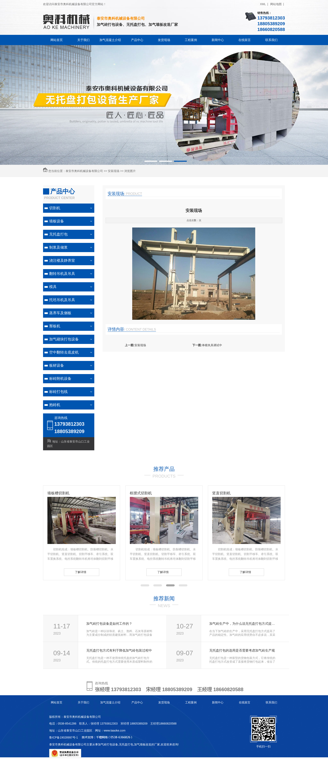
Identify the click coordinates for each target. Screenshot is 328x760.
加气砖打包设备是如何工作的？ (109, 623)
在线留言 (244, 40)
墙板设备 (56, 221)
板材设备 (56, 365)
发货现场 (164, 40)
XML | (264, 4)
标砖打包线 (58, 392)
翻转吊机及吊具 (62, 274)
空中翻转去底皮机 (64, 352)
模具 (53, 287)
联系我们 (271, 40)
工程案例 (191, 40)
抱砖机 (54, 405)
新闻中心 (218, 40)
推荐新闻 (164, 598)
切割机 (54, 208)
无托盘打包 (58, 234)
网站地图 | (277, 4)
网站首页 (56, 40)
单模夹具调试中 (212, 345)
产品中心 (137, 40)
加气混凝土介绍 (110, 40)
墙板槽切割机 (58, 493)
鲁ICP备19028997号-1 (63, 737)
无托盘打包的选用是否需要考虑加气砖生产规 (242, 650)
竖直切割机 (221, 493)
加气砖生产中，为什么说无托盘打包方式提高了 (243, 623)
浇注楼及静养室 (62, 260)
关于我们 (83, 40)
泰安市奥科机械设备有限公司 (84, 171)
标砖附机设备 (60, 379)
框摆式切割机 (141, 493)
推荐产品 (164, 469)
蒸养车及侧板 (60, 313)
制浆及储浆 (58, 247)
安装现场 (113, 171)
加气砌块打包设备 (64, 339)
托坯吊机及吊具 (62, 300)
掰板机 (54, 326)
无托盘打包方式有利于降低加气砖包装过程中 (119, 650)
